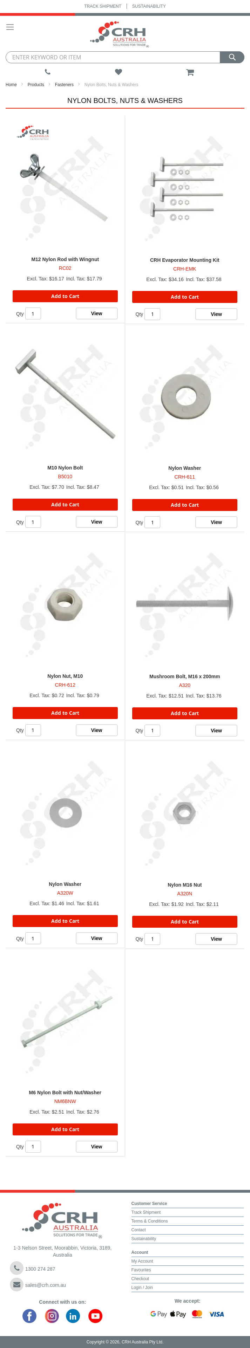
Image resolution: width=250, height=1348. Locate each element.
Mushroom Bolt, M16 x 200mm (184, 676)
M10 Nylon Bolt (65, 468)
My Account (142, 1261)
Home (11, 84)
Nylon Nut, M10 (65, 676)
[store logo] (121, 33)
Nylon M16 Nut (185, 885)
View (96, 313)
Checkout (140, 1278)
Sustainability (149, 6)
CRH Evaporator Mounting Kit (184, 260)
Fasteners (64, 84)
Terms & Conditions (149, 1221)
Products (36, 84)
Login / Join (142, 1287)
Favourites (141, 1270)
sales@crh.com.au (38, 1284)
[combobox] (125, 57)
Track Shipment (102, 6)
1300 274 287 (32, 1268)
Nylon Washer (184, 468)
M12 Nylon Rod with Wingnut (65, 259)
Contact (138, 1229)
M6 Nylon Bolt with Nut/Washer (65, 1092)
